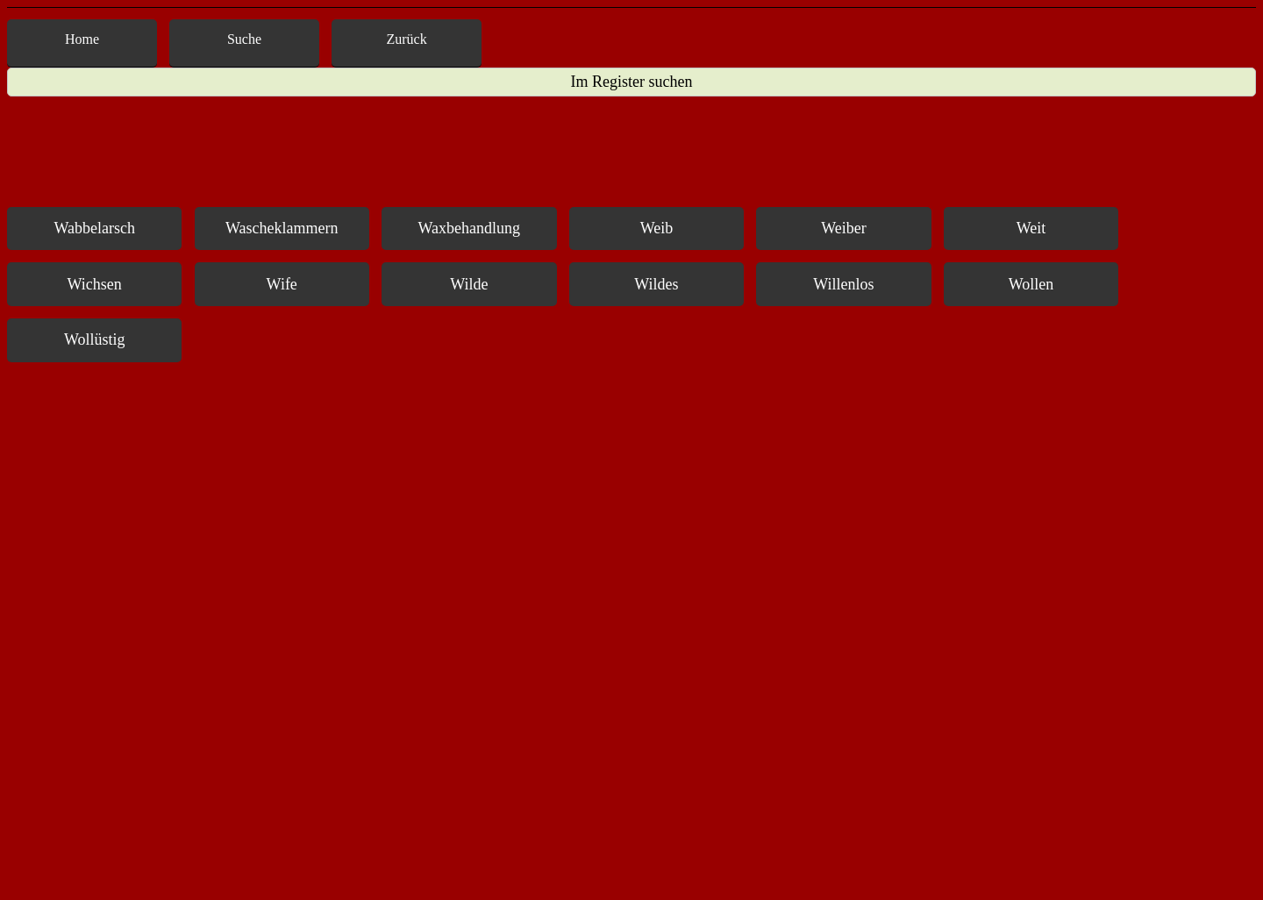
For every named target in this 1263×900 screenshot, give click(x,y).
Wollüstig (94, 339)
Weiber (844, 228)
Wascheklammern (282, 228)
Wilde (469, 284)
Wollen (1031, 284)
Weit (1031, 228)
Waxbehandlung (469, 228)
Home (82, 39)
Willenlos (843, 284)
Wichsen (95, 284)
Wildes (656, 284)
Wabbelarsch (94, 228)
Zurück (407, 39)
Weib (657, 228)
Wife (282, 284)
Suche (244, 39)
